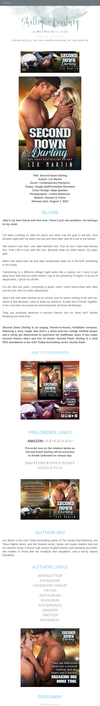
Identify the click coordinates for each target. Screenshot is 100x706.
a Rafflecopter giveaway (50, 704)
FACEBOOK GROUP (50, 585)
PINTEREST (50, 620)
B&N (29, 463)
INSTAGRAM (50, 595)
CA (62, 441)
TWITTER (50, 615)
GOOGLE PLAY (50, 468)
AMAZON (50, 610)
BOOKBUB (50, 600)
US (46, 441)
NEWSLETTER (50, 576)
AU (70, 441)
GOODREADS (49, 605)
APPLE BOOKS (62, 463)
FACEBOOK (50, 581)
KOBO (41, 463)
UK (54, 441)
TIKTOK (50, 590)
